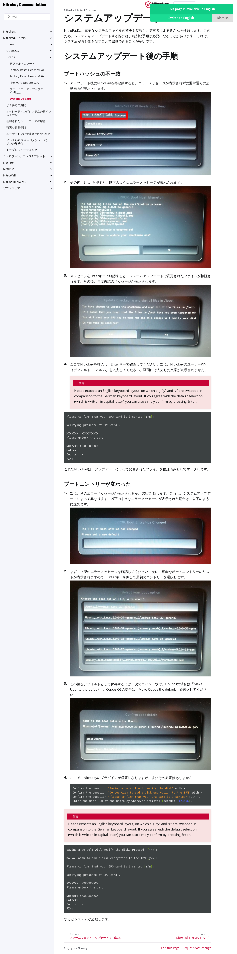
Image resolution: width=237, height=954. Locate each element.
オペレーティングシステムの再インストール (28, 113)
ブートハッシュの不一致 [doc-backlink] (92, 73)
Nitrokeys (9, 31)
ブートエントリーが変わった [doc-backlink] (97, 483)
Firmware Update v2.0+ (25, 83)
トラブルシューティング (21, 150)
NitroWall (9, 175)
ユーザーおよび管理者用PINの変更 (28, 134)
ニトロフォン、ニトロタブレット (24, 156)
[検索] (27, 17)
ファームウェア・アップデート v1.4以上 (29, 90)
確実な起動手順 (16, 127)
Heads (10, 57)
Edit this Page (170, 948)
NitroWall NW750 (14, 182)
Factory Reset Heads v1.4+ (27, 70)
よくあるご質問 (16, 105)
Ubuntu (11, 44)
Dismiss (223, 18)
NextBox (8, 162)
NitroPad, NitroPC (15, 38)
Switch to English (181, 18)
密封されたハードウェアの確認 (26, 121)
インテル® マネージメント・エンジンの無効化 (27, 141)
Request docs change (197, 948)
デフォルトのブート (22, 63)
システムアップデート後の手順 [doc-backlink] (121, 57)
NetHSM (8, 169)
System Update (20, 99)
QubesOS (12, 51)
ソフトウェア (11, 188)
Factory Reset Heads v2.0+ (27, 76)
